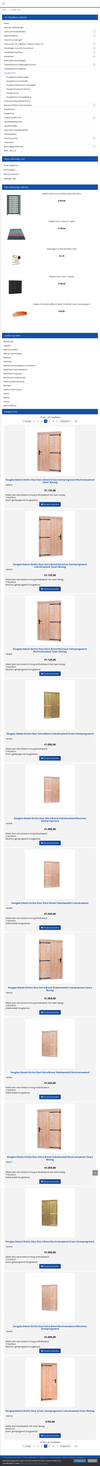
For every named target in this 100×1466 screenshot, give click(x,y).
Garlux (6, 393)
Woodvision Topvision (12, 373)
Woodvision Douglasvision (14, 377)
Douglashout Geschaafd (17, 81)
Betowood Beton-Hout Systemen (18, 105)
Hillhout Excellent (10, 349)
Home (6, 23)
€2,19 (61, 256)
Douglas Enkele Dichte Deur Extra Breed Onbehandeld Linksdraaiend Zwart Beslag (50, 989)
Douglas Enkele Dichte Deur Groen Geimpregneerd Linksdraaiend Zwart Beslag (50, 1410)
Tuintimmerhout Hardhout (15, 69)
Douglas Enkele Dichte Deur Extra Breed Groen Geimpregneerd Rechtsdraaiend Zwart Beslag (50, 481)
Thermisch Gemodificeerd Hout (17, 101)
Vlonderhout (9, 109)
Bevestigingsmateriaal (13, 146)
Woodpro (7, 385)
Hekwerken (9, 56)
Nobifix (6, 397)
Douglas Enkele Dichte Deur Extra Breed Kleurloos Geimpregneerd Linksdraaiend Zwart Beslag (50, 565)
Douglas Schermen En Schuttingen (21, 85)
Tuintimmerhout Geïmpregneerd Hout (20, 64)
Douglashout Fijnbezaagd (17, 77)
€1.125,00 (50, 490)
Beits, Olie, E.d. (10, 150)
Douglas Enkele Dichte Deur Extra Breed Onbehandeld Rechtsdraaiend (50, 1072)
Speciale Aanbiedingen (14, 27)
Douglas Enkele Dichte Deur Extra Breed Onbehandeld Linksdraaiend (50, 903)
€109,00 (61, 283)
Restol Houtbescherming (13, 381)
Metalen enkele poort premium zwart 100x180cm (61, 193)
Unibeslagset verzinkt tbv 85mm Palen (62, 249)
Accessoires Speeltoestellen (16, 130)
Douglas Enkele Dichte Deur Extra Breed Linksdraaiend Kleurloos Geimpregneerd (50, 819)
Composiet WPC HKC (12, 117)
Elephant (7, 357)
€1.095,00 (50, 744)
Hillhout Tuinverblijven (12, 353)
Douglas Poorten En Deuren (18, 89)
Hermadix (7, 361)
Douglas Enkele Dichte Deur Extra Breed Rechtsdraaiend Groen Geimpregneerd (50, 1241)
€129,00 (61, 228)
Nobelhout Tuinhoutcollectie (15, 369)
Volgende (65, 421)
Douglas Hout (10, 73)
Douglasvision (13, 93)
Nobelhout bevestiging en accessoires (19, 365)
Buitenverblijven (11, 35)
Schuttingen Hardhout (13, 52)
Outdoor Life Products (12, 389)
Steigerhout (9, 113)
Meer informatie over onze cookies (34, 1463)
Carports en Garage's (13, 40)
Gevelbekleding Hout (13, 121)
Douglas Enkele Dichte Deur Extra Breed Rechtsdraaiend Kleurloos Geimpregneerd (50, 1327)
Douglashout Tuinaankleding (19, 97)
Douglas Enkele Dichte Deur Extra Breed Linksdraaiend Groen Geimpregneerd (50, 733)
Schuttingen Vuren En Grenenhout (18, 48)
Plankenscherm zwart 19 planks (61, 276)
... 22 (75, 421)
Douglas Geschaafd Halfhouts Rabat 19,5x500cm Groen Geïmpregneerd (61, 304)
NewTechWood (9, 405)
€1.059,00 (50, 998)
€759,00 (61, 200)
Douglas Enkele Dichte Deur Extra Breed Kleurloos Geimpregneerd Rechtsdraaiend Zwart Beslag (50, 650)
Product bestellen (50, 504)
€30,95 (62, 311)
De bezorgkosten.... (11, 165)
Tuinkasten (9, 142)
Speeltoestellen (11, 126)
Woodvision (8, 341)
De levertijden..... (10, 170)
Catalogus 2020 (9, 178)
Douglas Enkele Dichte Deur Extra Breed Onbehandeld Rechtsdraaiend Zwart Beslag (50, 1158)
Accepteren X (80, 1461)
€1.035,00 (50, 913)
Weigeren (92, 1461)
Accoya (6, 401)
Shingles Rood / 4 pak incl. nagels (62, 221)
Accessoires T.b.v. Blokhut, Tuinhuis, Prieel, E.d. (24, 44)
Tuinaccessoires (11, 138)
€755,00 (50, 1421)
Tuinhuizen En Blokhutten (15, 31)
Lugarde (6, 345)
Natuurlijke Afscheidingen (15, 60)
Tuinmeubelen (10, 134)
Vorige (27, 421)
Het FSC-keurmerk (11, 174)
